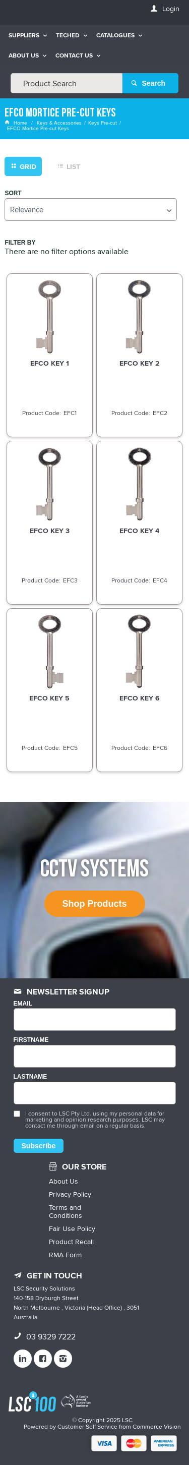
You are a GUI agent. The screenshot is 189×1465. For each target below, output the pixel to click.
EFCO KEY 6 (139, 698)
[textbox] (66, 83)
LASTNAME (30, 1077)
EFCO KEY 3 (50, 530)
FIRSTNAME (31, 1040)
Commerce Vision (157, 1426)
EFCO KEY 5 (49, 698)
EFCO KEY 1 (49, 363)
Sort (13, 193)
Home (17, 122)
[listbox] (90, 209)
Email (23, 1004)
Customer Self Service (87, 1426)
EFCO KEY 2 (139, 363)
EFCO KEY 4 (139, 530)
